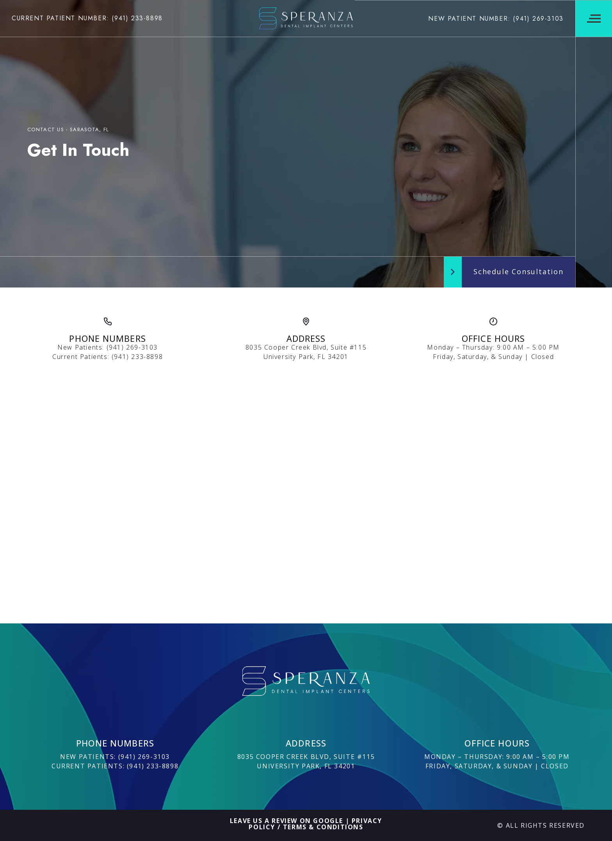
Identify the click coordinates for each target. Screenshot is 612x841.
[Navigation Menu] (593, 18)
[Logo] (306, 18)
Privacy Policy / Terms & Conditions (315, 823)
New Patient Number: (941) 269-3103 (495, 19)
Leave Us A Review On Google (286, 820)
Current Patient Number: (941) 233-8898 (87, 18)
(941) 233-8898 (137, 356)
